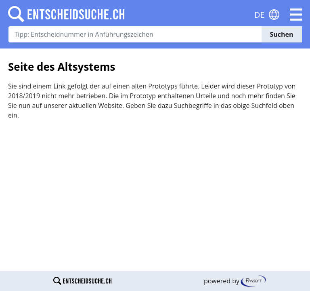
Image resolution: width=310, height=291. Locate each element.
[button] (296, 14)
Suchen (281, 34)
